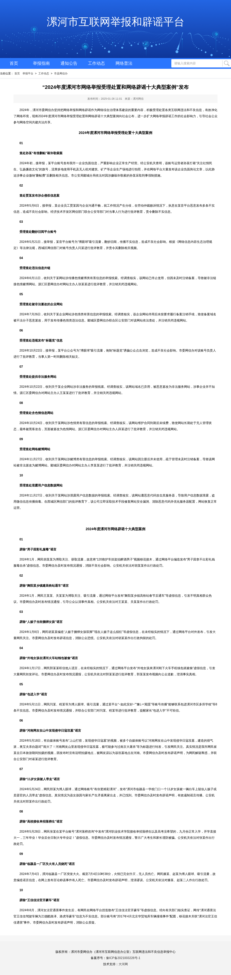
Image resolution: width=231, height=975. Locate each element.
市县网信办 (61, 73)
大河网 (123, 964)
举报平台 (28, 73)
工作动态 (96, 63)
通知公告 (68, 63)
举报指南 (41, 63)
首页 (14, 63)
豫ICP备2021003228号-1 (123, 958)
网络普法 (124, 63)
